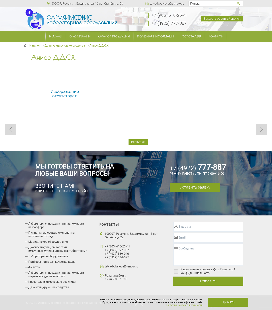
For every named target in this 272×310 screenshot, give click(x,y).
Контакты (216, 36)
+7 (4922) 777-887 (168, 23)
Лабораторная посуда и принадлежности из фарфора (56, 225)
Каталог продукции (114, 36)
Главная (55, 36)
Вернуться (138, 142)
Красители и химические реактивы (52, 281)
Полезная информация (155, 36)
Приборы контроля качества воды (51, 261)
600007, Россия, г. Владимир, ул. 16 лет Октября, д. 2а (87, 3)
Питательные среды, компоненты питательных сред (51, 234)
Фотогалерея (191, 36)
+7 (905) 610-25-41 (169, 15)
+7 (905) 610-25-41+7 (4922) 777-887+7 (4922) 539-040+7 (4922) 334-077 (117, 252)
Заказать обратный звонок (222, 18)
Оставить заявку (194, 187)
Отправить (208, 281)
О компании (79, 36)
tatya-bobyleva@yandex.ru (167, 3)
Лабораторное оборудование (48, 256)
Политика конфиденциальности (184, 305)
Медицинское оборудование (48, 241)
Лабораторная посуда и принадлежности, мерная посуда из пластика (56, 274)
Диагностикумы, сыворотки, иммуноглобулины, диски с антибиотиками (57, 249)
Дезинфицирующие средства (48, 287)
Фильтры (34, 267)
